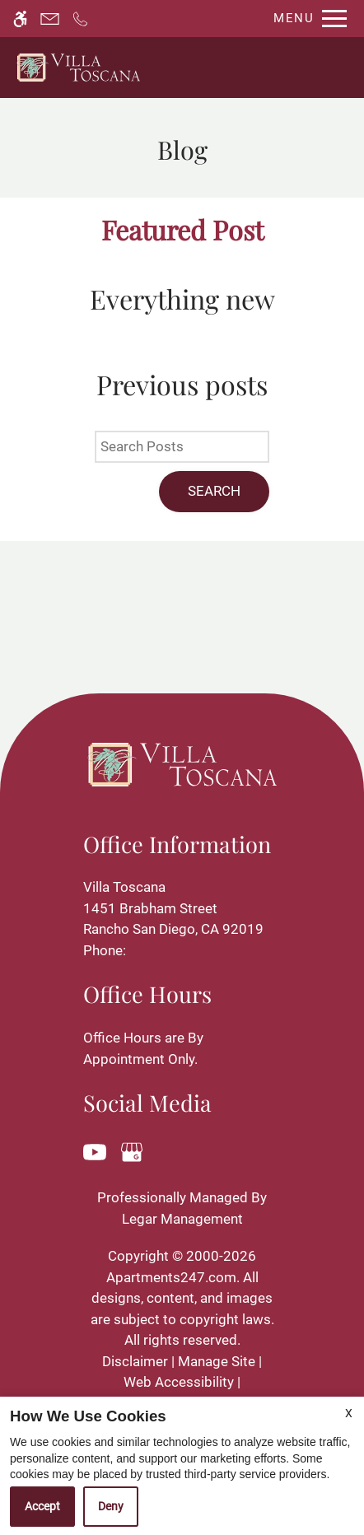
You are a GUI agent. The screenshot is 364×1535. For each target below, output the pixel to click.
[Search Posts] (182, 447)
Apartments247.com (171, 1277)
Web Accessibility (179, 1382)
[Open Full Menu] (305, 18)
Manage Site (216, 1361)
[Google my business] (134, 1150)
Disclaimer (135, 1361)
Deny (111, 1506)
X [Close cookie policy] (348, 1413)
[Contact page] (50, 18)
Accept (42, 1506)
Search (214, 491)
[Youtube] (97, 1150)
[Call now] (80, 18)
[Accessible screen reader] (20, 18)
